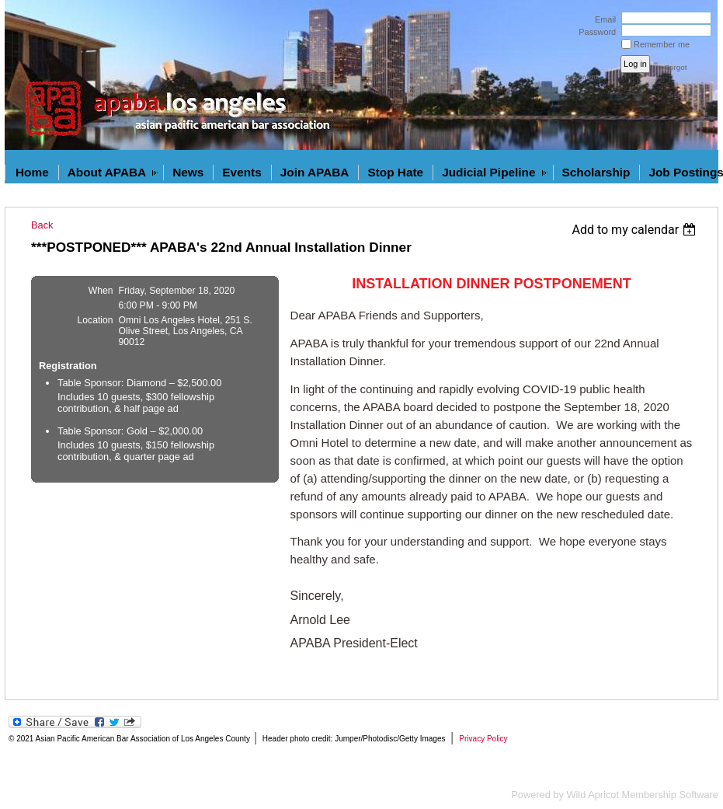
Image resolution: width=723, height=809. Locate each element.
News (187, 172)
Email (602, 19)
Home (32, 172)
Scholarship (596, 172)
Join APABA (314, 172)
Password (594, 32)
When (101, 290)
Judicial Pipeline (488, 172)
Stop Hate (395, 172)
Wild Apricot (592, 794)
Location (95, 320)
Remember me (662, 44)
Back (42, 225)
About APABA (107, 172)
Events (241, 172)
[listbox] (636, 229)
